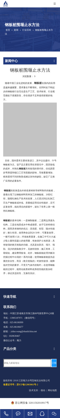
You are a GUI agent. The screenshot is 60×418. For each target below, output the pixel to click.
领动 (43, 390)
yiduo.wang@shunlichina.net (24, 331)
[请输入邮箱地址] (27, 363)
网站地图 (52, 390)
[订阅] (54, 363)
